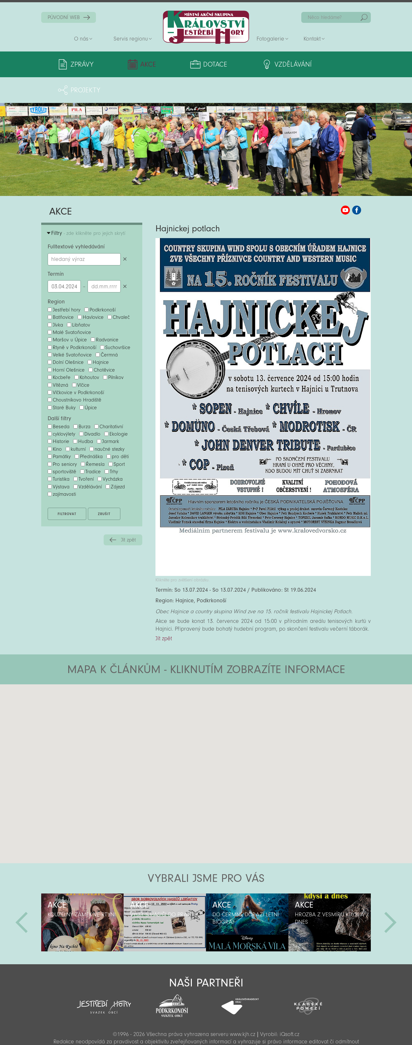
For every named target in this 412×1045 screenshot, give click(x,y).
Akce (136, 64)
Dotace (191, 64)
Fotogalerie (270, 38)
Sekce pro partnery (205, 1031)
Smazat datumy (124, 260)
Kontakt (312, 38)
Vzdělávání (256, 64)
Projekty (327, 64)
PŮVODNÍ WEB (64, 17)
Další (390, 896)
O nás (81, 38)
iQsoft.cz (289, 1008)
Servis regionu (131, 38)
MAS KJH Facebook (356, 184)
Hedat (364, 17)
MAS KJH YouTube (345, 184)
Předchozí (21, 896)
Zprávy (81, 64)
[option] (82, 897)
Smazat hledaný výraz (124, 233)
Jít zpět (128, 514)
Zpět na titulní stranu (206, 27)
